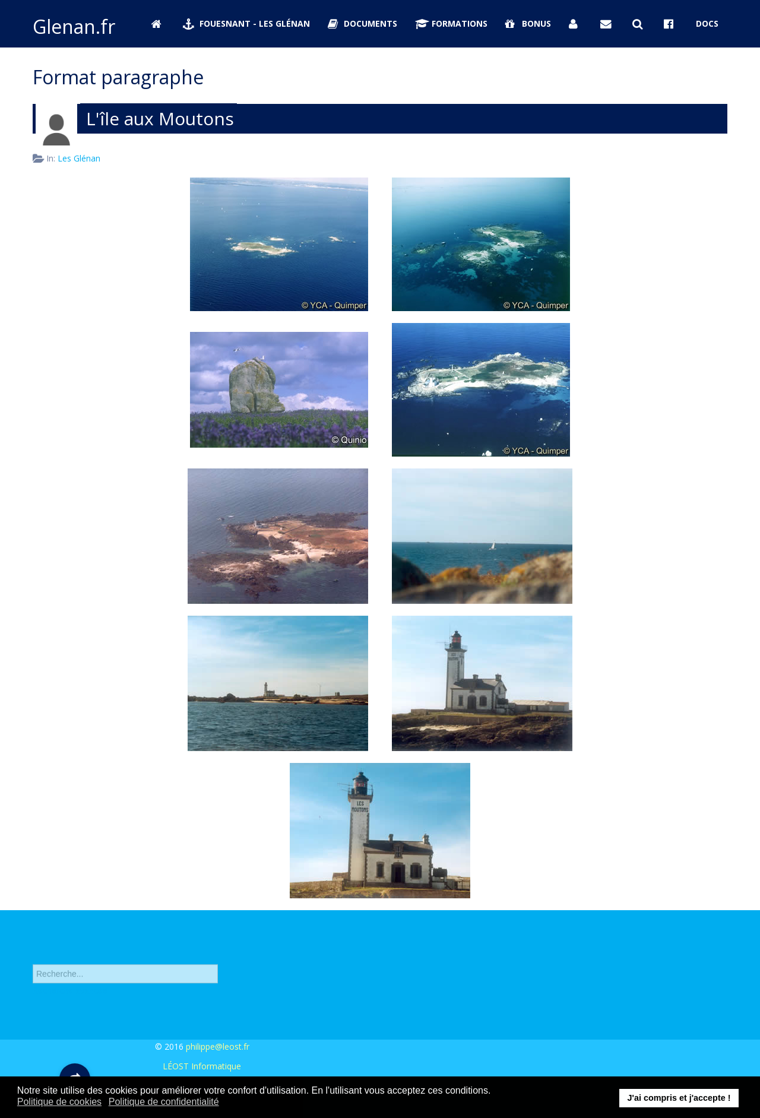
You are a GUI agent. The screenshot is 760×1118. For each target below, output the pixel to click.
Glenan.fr (74, 26)
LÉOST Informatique (202, 1066)
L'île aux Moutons (160, 118)
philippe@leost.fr (217, 1046)
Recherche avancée (70, 994)
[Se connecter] (576, 24)
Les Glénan (79, 158)
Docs (707, 23)
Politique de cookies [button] (59, 1102)
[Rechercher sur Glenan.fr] (639, 24)
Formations (451, 23)
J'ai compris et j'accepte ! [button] (678, 1098)
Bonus (528, 23)
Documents (363, 23)
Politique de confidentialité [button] (164, 1102)
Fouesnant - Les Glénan (246, 23)
